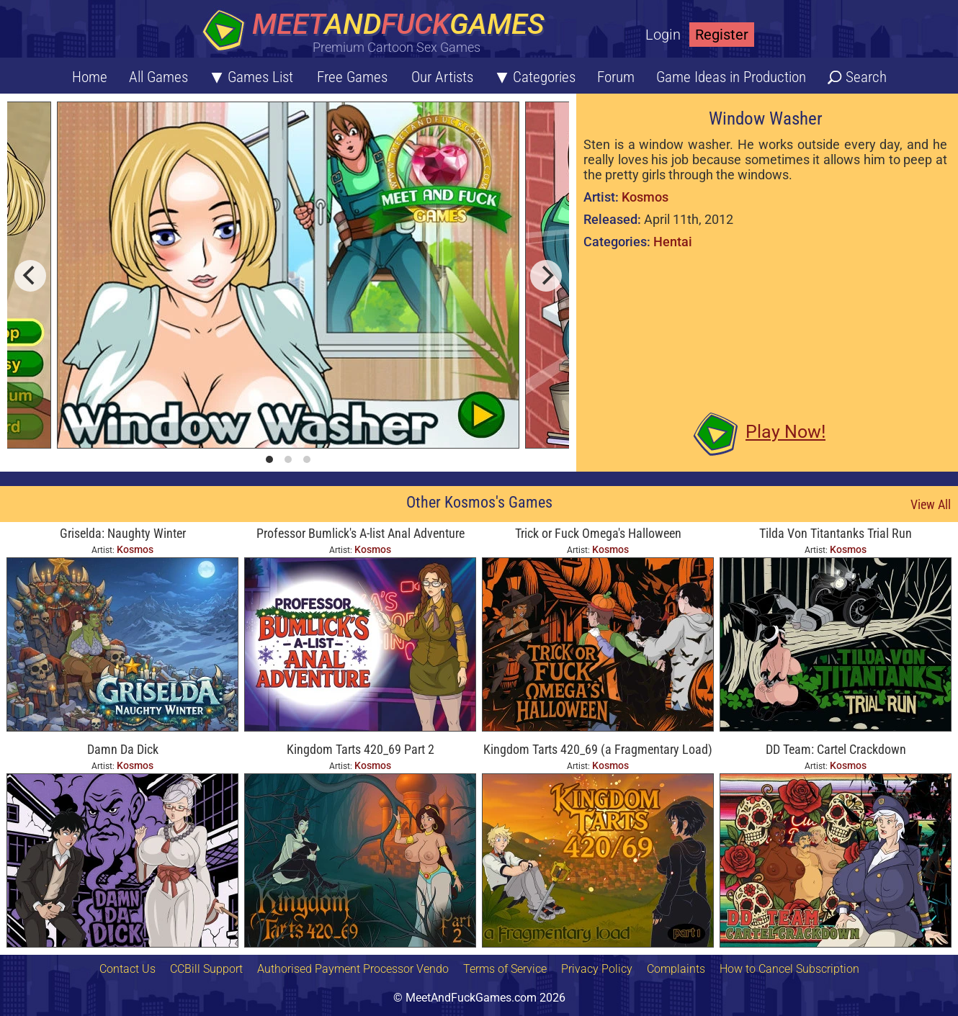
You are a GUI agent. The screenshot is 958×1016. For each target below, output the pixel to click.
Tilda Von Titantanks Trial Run (835, 533)
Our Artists (442, 77)
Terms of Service (505, 969)
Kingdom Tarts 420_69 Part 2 (360, 749)
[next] (546, 276)
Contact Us (127, 969)
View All (930, 504)
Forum (616, 77)
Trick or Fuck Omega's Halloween (598, 533)
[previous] (30, 276)
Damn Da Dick (122, 749)
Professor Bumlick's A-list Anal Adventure (360, 533)
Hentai (672, 241)
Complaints (676, 969)
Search (866, 77)
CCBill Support (206, 969)
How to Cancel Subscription (789, 969)
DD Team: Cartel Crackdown (836, 749)
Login (663, 34)
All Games (158, 77)
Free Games (352, 77)
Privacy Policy (596, 969)
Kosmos (645, 196)
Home (89, 77)
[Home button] (378, 32)
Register (721, 34)
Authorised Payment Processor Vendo (353, 969)
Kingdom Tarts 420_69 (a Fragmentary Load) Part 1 (597, 751)
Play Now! (785, 431)
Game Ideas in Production (731, 77)
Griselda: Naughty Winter (123, 533)
